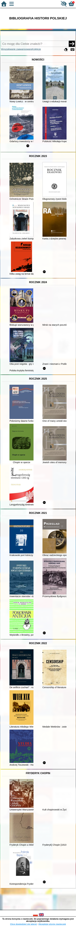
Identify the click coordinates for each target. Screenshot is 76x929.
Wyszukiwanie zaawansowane (16, 49)
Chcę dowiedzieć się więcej (23, 924)
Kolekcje (36, 49)
